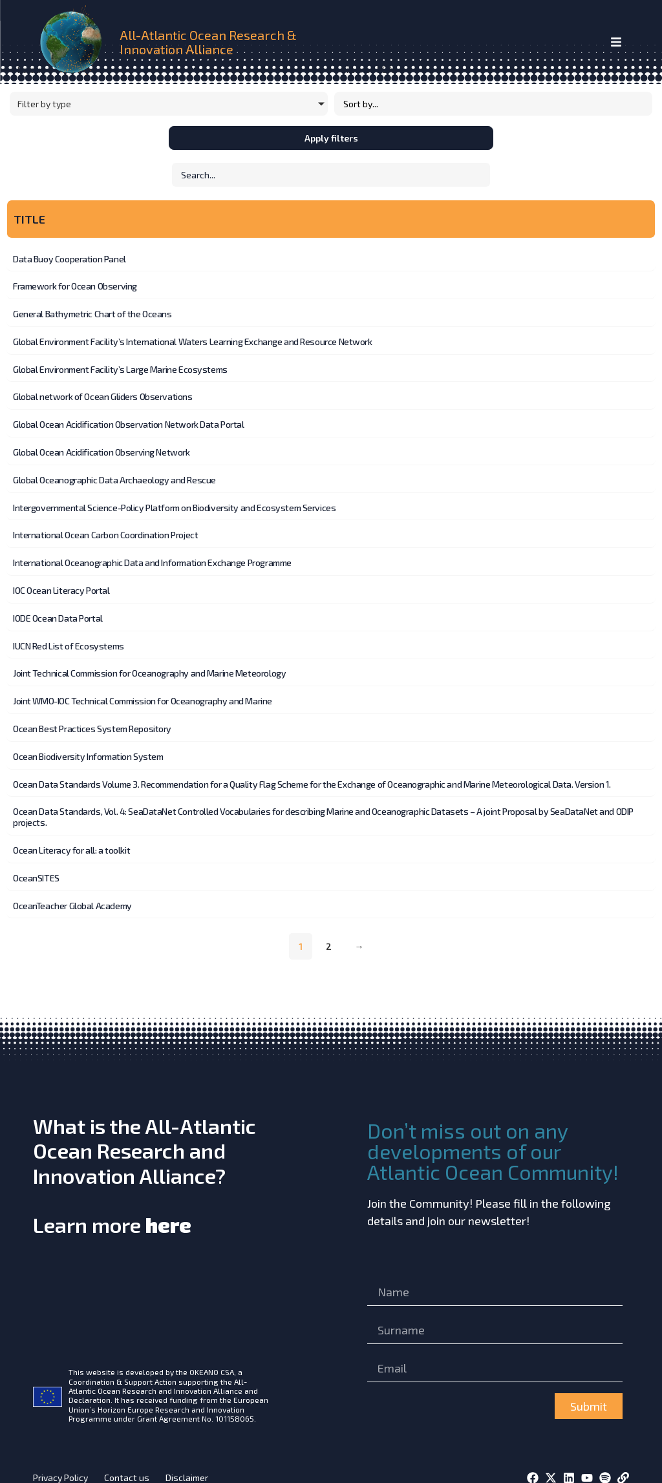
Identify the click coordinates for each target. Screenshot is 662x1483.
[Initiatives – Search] (331, 175)
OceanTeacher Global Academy (72, 891)
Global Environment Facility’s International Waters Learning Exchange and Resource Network (192, 340)
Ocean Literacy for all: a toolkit (71, 837)
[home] (73, 42)
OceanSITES (36, 864)
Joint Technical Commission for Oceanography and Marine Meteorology (149, 663)
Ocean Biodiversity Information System (88, 745)
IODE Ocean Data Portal (58, 610)
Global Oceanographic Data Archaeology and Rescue (114, 475)
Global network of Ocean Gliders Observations (103, 393)
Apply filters (331, 137)
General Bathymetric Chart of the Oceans (92, 313)
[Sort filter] (493, 104)
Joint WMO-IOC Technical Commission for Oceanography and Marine (142, 691)
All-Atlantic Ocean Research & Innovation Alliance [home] (208, 42)
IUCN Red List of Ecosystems (68, 637)
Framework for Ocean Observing (75, 285)
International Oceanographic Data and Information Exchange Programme (152, 556)
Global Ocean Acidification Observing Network (101, 448)
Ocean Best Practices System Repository (92, 718)
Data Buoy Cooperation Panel (69, 259)
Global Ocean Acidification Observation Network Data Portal (128, 420)
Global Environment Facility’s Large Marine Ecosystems (120, 367)
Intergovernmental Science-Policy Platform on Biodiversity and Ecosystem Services (174, 502)
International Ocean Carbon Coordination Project (105, 528)
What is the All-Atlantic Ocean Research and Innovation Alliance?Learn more (144, 1161)
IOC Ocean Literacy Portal (61, 583)
